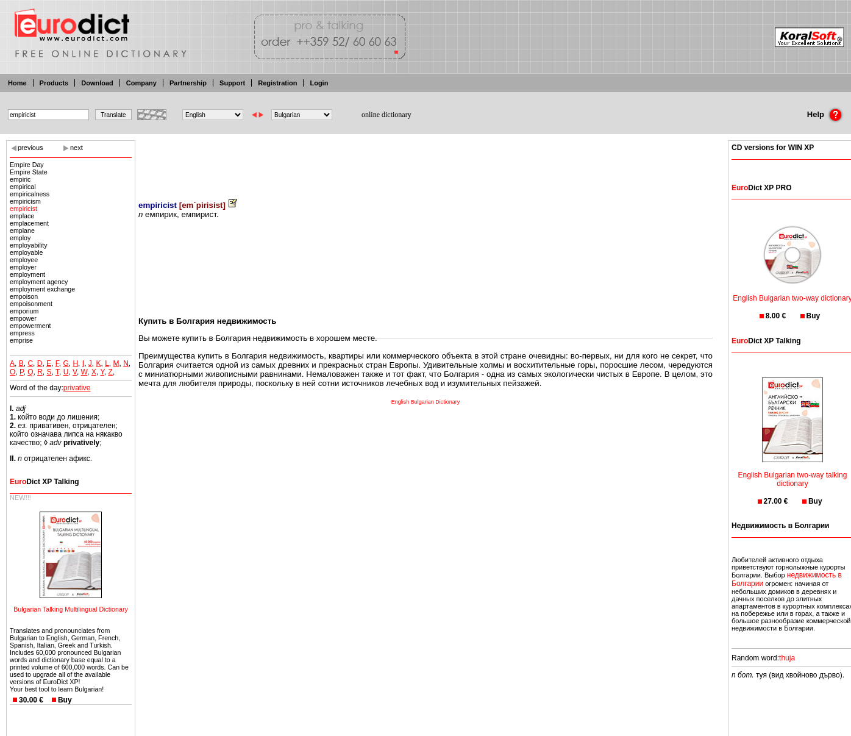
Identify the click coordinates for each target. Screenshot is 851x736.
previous (30, 147)
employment (27, 274)
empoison (24, 296)
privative (77, 388)
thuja (787, 658)
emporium (24, 311)
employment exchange (42, 289)
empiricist (23, 208)
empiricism (25, 201)
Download (97, 83)
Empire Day (27, 164)
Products (54, 83)
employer (23, 267)
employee (24, 259)
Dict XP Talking (44, 481)
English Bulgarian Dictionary (425, 402)
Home (17, 83)
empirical (23, 186)
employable (26, 252)
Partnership (188, 83)
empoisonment (31, 303)
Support (232, 83)
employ (20, 237)
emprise (21, 340)
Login (319, 83)
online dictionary (386, 114)
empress (22, 333)
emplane (22, 230)
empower (23, 318)
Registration (277, 83)
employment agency (39, 281)
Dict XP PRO (761, 188)
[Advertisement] (425, 161)
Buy (65, 700)
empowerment (30, 325)
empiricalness (29, 194)
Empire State (29, 172)
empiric (20, 179)
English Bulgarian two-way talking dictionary (792, 472)
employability (29, 245)
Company (141, 83)
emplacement (29, 223)
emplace (22, 216)
